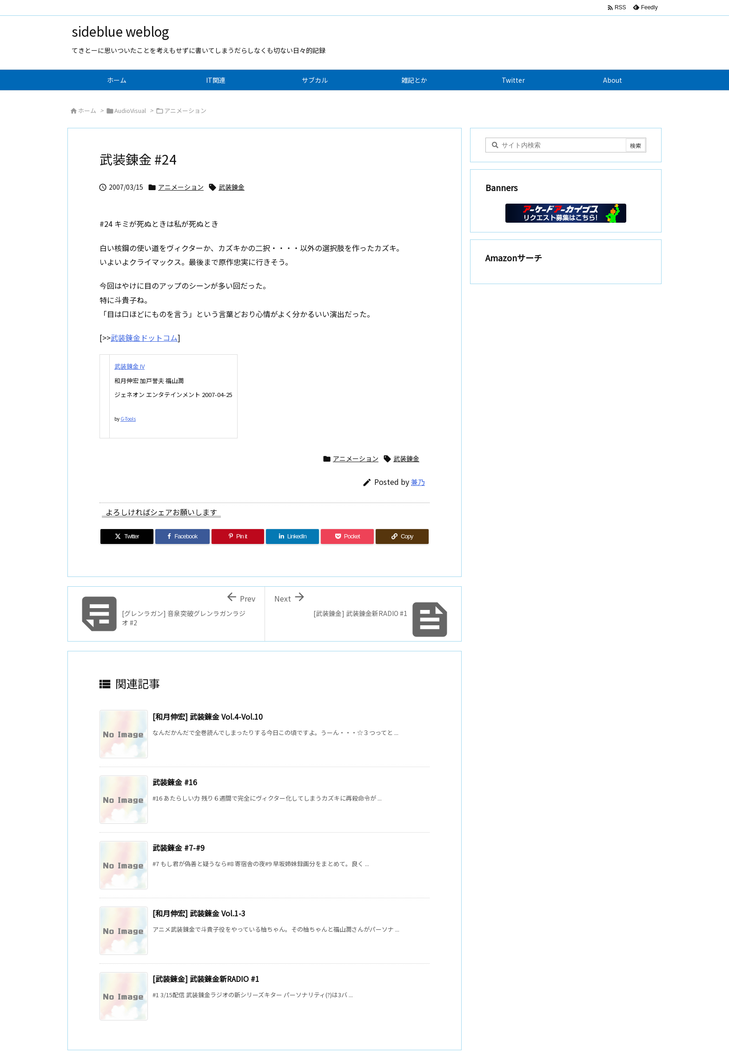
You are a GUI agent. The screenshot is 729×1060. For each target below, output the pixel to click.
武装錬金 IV (129, 366)
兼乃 (418, 482)
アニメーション (185, 110)
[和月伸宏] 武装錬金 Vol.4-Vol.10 (207, 716)
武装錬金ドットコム (144, 337)
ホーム (87, 110)
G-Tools (128, 418)
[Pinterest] (238, 536)
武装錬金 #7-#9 (178, 847)
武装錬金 (232, 187)
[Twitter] (126, 536)
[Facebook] (182, 536)
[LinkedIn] (292, 536)
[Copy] (402, 536)
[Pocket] (347, 536)
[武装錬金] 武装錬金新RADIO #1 (205, 978)
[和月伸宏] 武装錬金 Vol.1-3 (198, 913)
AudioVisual (130, 110)
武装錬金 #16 (174, 782)
